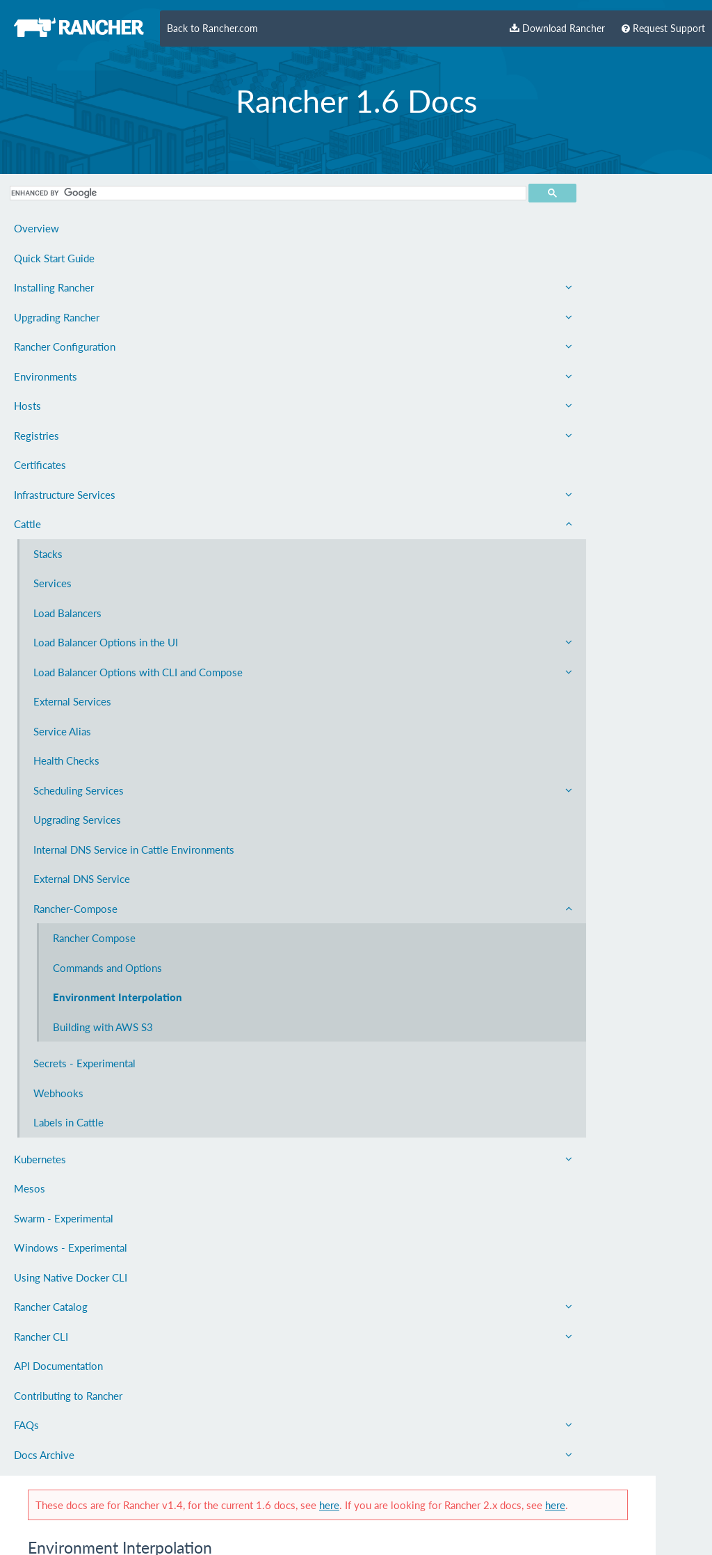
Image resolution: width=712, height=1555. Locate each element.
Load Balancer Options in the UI (94, 651)
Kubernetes (85, 1237)
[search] (58, 193)
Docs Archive (85, 1532)
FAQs (85, 1503)
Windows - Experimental (70, 1326)
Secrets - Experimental (84, 1141)
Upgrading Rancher (85, 317)
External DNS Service (81, 926)
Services (52, 583)
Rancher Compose (94, 985)
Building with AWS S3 (103, 1105)
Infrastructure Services (85, 494)
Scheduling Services (94, 821)
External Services (72, 732)
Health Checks (66, 792)
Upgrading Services (77, 851)
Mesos (29, 1267)
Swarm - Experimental (63, 1296)
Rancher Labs (293, 1224)
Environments (85, 376)
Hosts (85, 405)
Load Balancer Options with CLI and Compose (94, 696)
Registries (85, 435)
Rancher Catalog (85, 1385)
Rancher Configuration (85, 346)
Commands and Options (87, 1022)
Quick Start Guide (54, 258)
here (499, 175)
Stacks (48, 554)
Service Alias (62, 762)
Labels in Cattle (68, 1201)
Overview (36, 228)
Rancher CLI (85, 1414)
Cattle (85, 524)
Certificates (40, 464)
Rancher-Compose (94, 955)
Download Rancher (557, 28)
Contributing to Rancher (68, 1473)
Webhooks (58, 1171)
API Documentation (58, 1444)
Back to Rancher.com (212, 28)
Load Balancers (67, 613)
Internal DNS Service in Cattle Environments (85, 889)
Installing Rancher (85, 287)
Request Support (663, 28)
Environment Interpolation (85, 1067)
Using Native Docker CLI (70, 1355)
